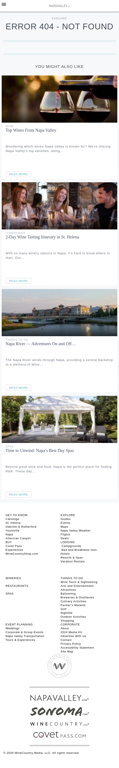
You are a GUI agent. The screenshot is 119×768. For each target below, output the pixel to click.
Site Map (67, 651)
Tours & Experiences (20, 640)
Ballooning (68, 593)
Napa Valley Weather (76, 530)
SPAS (10, 593)
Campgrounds (71, 546)
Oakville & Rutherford (21, 526)
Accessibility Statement (77, 647)
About (65, 628)
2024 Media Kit (71, 632)
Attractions (68, 589)
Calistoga (12, 519)
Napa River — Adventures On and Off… (41, 343)
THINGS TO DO (72, 578)
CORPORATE (70, 624)
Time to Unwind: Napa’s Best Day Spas (40, 450)
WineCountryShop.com (22, 553)
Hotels (65, 553)
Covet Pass (14, 546)
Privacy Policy (71, 643)
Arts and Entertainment (77, 585)
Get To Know (17, 515)
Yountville (12, 530)
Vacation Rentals (73, 561)
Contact (66, 640)
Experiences (14, 549)
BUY (9, 542)
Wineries (13, 578)
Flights (65, 534)
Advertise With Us (73, 636)
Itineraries (15, 233)
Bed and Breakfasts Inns (79, 549)
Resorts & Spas (72, 557)
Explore (59, 18)
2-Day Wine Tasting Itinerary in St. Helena (42, 237)
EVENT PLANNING (19, 624)
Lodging (68, 542)
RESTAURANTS (17, 585)
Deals (65, 538)
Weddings (13, 628)
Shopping (67, 620)
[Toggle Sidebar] (4, 4)
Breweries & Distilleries (77, 597)
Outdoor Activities (73, 616)
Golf (64, 609)
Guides (66, 519)
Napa (9, 534)
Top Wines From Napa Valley (31, 130)
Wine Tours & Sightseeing (79, 582)
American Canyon (18, 538)
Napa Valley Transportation (25, 636)
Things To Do (17, 339)
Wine (10, 126)
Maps (64, 526)
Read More (18, 174)
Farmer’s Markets (73, 605)
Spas (10, 446)
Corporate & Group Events (24, 632)
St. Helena (13, 522)
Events (65, 522)
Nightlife (67, 612)
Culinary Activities (73, 601)
